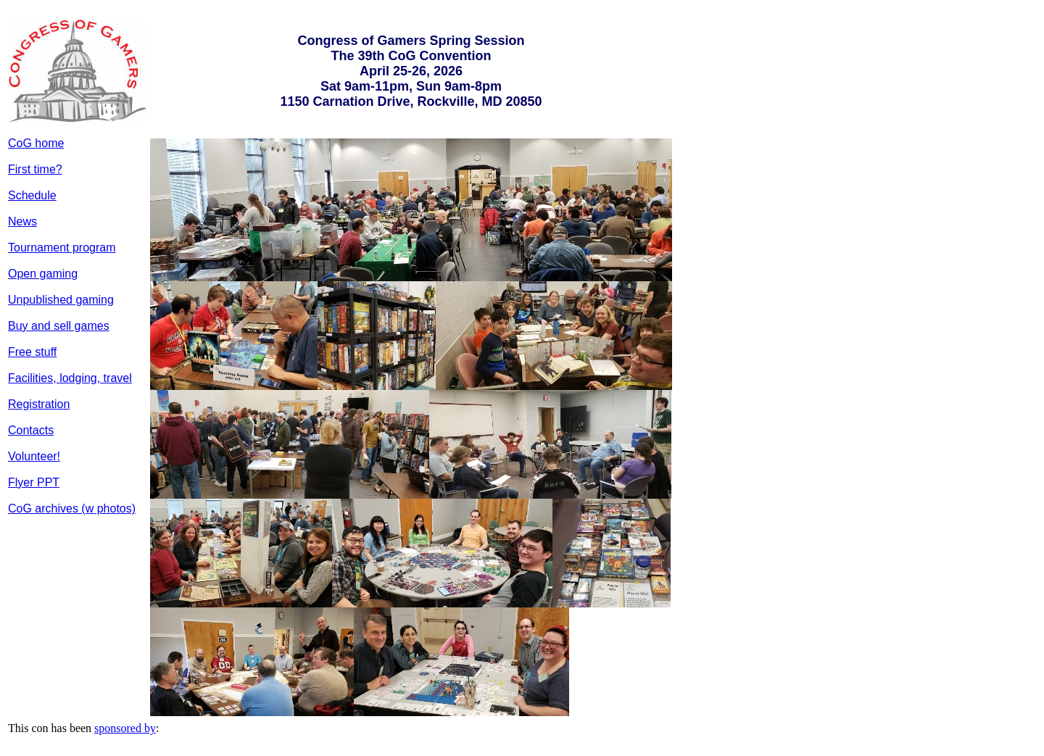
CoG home (36, 143)
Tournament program (62, 247)
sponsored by (125, 728)
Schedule (32, 195)
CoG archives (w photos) (72, 508)
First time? (35, 169)
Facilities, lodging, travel (70, 378)
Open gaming (43, 273)
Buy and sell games (58, 326)
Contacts (31, 430)
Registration (39, 404)
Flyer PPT (33, 482)
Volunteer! (34, 456)
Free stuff (32, 352)
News (22, 221)
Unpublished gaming (61, 300)
